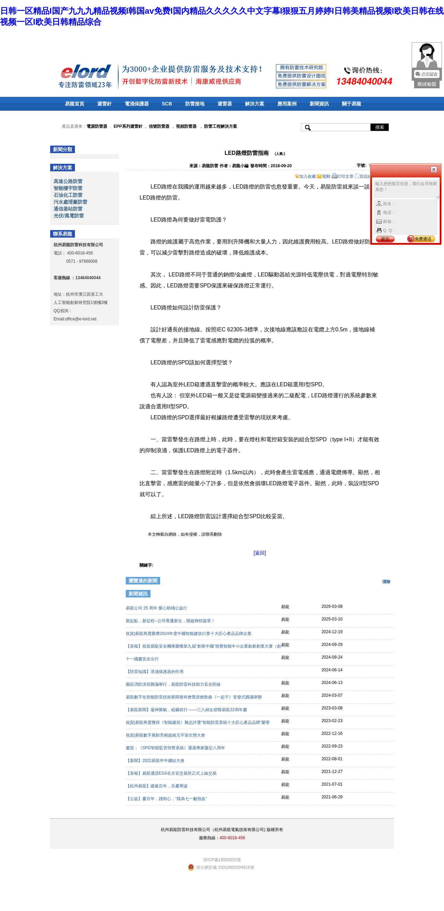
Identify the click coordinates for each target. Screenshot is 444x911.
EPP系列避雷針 (128, 126)
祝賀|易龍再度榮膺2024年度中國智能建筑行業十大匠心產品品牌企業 (189, 633)
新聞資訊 (319, 103)
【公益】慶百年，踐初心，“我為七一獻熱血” (167, 798)
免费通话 (423, 239)
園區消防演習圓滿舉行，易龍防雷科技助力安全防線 (174, 684)
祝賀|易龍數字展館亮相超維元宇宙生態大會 (166, 735)
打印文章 (343, 176)
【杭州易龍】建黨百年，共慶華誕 (157, 786)
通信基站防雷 (68, 209)
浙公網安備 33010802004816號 (225, 867)
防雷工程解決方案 (220, 126)
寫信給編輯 (367, 176)
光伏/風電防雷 (69, 215)
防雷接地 (194, 103)
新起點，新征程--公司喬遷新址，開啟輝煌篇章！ (171, 620)
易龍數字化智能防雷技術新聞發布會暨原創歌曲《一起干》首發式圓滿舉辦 (194, 697)
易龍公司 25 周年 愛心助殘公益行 (157, 608)
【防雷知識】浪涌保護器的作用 (155, 671)
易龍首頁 (74, 103)
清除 (386, 581)
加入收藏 (305, 176)
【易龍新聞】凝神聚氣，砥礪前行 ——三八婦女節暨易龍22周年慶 (187, 709)
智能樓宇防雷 (68, 188)
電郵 (323, 176)
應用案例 (287, 103)
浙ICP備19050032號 (222, 859)
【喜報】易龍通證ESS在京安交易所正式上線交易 (172, 773)
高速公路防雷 (68, 181)
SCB (167, 103)
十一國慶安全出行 (143, 659)
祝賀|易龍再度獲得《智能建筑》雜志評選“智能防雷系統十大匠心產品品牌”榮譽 (198, 722)
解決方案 (254, 103)
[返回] (260, 553)
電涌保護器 (137, 103)
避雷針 (104, 103)
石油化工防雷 (68, 195)
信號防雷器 (159, 126)
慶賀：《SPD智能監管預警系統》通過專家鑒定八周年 (176, 747)
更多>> (382, 594)
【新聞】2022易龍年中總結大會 (156, 760)
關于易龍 (351, 103)
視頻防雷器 (186, 126)
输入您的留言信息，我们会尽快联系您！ (407, 189)
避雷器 (225, 103)
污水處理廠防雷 (70, 202)
